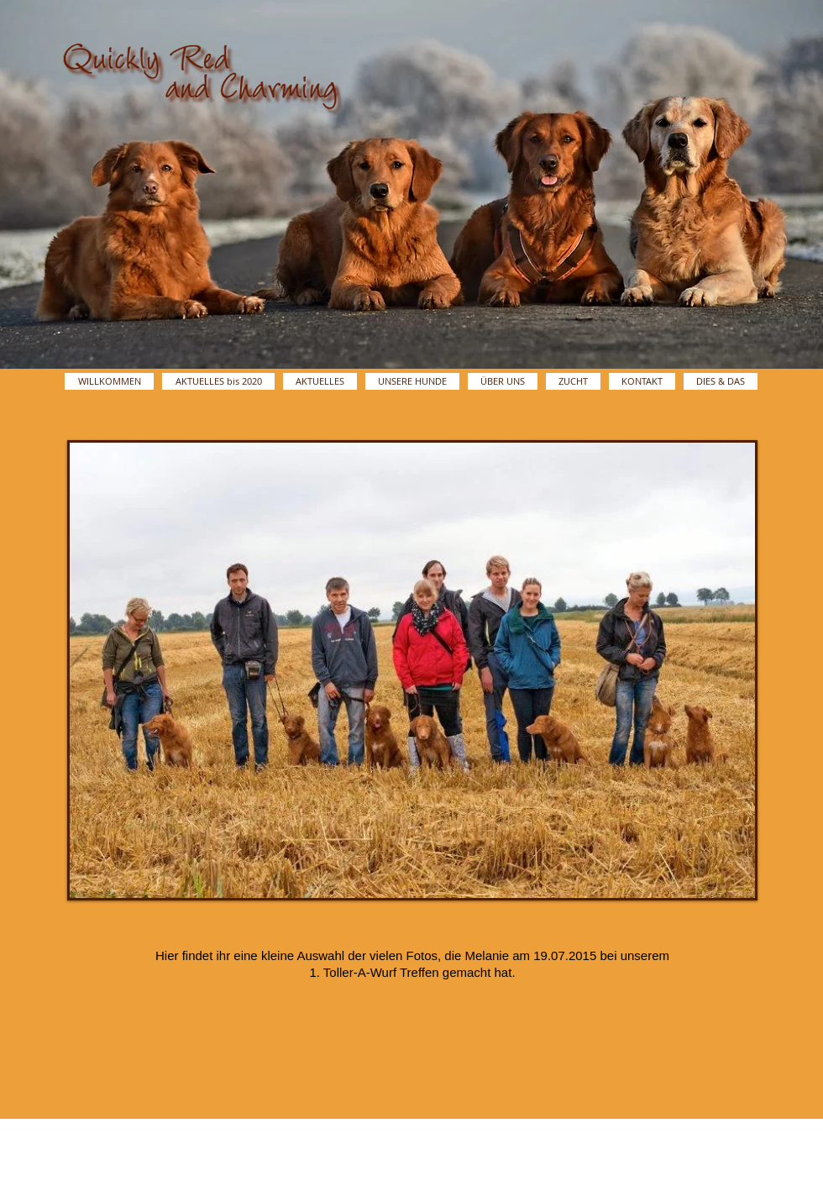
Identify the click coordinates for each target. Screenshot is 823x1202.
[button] (412, 670)
